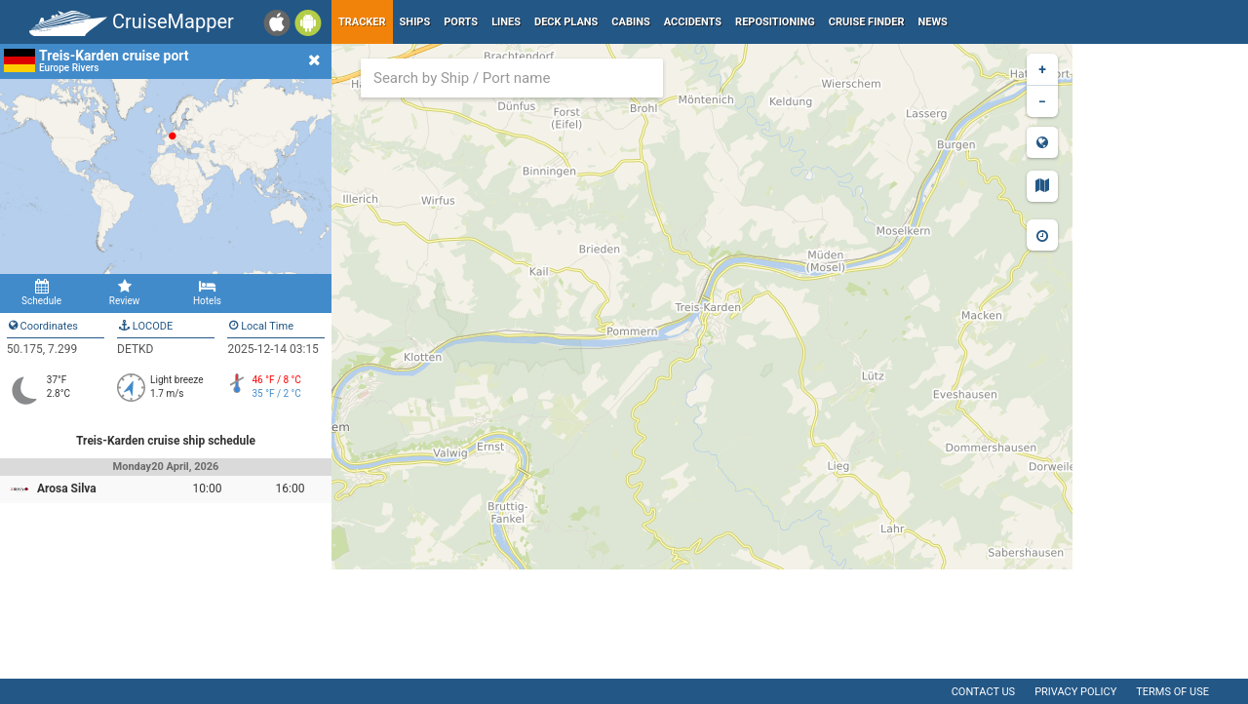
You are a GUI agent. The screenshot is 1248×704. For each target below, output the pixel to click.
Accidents (693, 22)
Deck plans (566, 22)
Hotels (207, 292)
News (933, 22)
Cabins (630, 22)
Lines (506, 22)
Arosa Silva (67, 488)
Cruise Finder (867, 22)
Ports (461, 22)
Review (124, 292)
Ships (415, 22)
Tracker (362, 22)
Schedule (41, 292)
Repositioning (775, 22)
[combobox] (512, 78)
